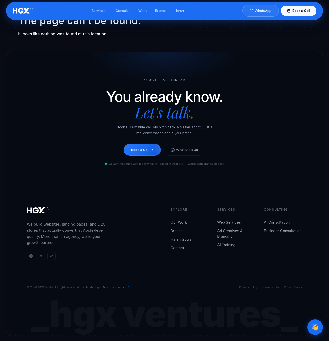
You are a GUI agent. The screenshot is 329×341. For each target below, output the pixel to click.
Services (99, 15)
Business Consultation (283, 231)
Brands (160, 15)
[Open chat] (315, 327)
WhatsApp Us (184, 151)
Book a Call (298, 15)
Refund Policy (293, 287)
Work (142, 15)
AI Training (226, 244)
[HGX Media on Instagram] (31, 256)
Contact (177, 248)
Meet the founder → (116, 287)
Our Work (179, 222)
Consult (123, 15)
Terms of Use (271, 287)
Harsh (179, 15)
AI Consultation (277, 222)
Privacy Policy (248, 287)
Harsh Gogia (181, 239)
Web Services (229, 222)
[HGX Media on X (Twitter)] (41, 256)
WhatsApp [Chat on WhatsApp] (260, 15)
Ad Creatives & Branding (229, 233)
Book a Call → (142, 151)
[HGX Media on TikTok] (51, 256)
